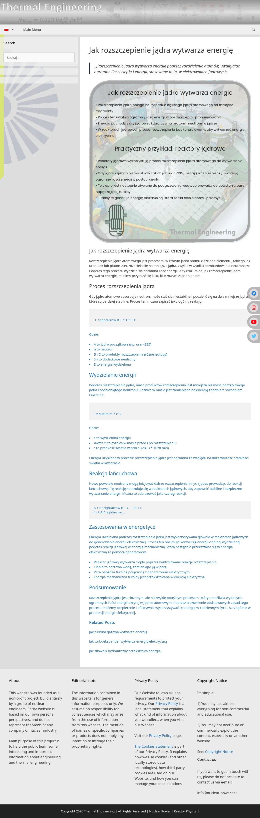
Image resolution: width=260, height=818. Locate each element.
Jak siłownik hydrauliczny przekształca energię (125, 651)
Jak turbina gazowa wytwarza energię (118, 632)
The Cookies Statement (153, 746)
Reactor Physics (185, 811)
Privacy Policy (166, 703)
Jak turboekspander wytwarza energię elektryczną (128, 641)
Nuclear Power (159, 811)
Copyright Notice (219, 751)
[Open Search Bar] (253, 29)
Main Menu (32, 29)
